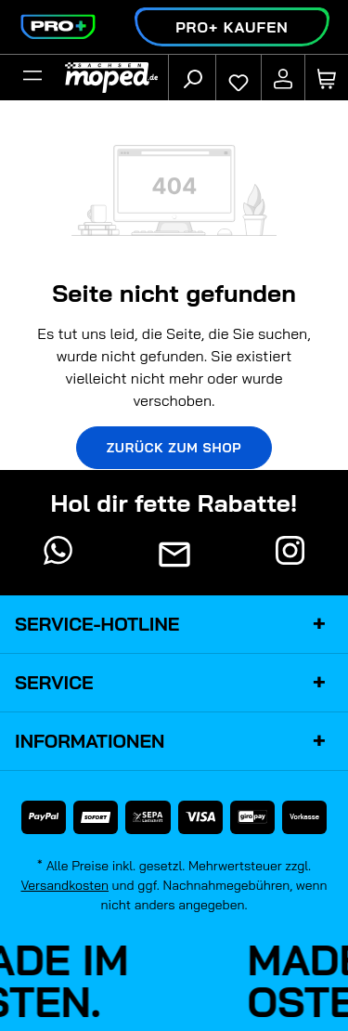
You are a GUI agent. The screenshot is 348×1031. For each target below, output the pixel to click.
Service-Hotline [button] (174, 624)
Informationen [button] (174, 741)
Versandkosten (64, 885)
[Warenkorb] (326, 78)
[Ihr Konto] (283, 78)
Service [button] (174, 683)
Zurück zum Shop (174, 447)
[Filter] (32, 78)
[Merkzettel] (238, 78)
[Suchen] (192, 78)
